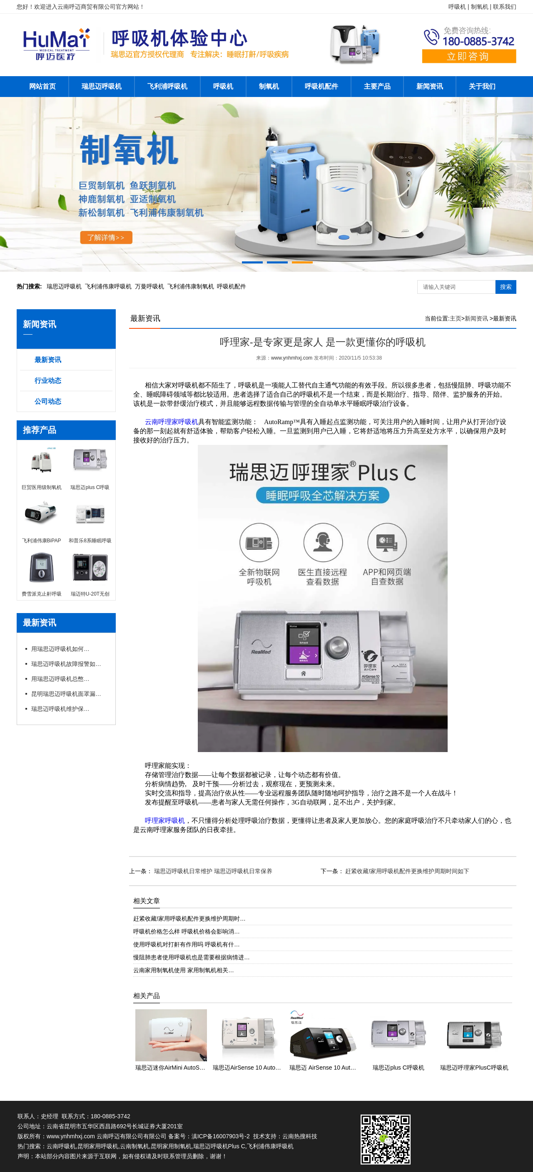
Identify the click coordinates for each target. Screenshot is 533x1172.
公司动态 (48, 401)
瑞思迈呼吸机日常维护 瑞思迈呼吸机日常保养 (212, 871)
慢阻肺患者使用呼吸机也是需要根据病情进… (191, 957)
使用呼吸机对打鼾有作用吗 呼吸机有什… (186, 944)
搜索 (506, 286)
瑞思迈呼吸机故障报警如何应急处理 (68, 663)
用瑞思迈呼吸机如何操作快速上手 (60, 649)
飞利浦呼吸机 (167, 86)
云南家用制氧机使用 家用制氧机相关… (183, 970)
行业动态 (48, 380)
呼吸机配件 (321, 86)
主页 (455, 318)
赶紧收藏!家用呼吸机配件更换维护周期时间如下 (407, 871)
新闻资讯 (429, 86)
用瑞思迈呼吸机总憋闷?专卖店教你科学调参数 (60, 678)
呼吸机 (223, 86)
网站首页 (42, 86)
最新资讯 (48, 359)
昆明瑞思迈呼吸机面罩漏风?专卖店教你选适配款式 (68, 693)
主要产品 (377, 86)
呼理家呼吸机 (165, 820)
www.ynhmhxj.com (291, 358)
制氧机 (269, 86)
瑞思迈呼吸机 (102, 86)
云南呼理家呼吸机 (171, 421)
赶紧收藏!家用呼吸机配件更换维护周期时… (189, 918)
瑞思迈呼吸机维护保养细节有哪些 (60, 708)
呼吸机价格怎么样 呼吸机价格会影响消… (186, 931)
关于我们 (482, 86)
